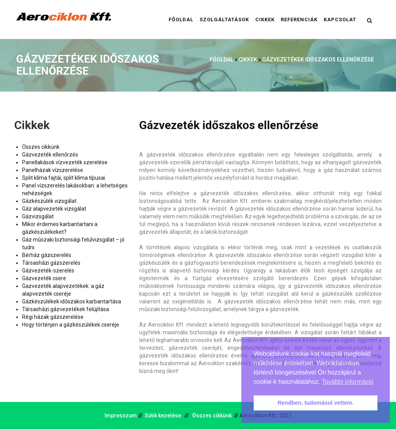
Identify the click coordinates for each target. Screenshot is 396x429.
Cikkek (265, 19)
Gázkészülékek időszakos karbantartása (71, 301)
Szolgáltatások (224, 19)
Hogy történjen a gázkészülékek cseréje (70, 325)
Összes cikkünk (41, 147)
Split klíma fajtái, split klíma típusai (63, 178)
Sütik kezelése (163, 415)
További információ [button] (347, 381)
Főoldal (181, 19)
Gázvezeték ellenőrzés (50, 155)
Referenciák (299, 19)
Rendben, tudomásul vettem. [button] (316, 403)
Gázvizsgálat (38, 216)
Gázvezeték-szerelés (48, 270)
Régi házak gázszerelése (53, 317)
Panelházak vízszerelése (52, 170)
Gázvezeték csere (44, 278)
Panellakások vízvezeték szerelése (65, 162)
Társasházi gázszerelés (51, 263)
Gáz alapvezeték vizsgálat (54, 209)
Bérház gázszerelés (46, 255)
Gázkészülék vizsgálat (49, 201)
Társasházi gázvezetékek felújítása (65, 309)
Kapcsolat (340, 19)
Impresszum (120, 415)
